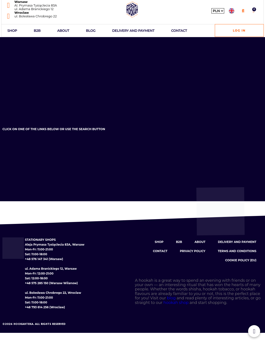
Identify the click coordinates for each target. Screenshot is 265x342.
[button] (243, 11)
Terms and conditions (237, 251)
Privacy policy (192, 251)
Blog (91, 30)
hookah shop (175, 303)
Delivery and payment (133, 30)
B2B (37, 30)
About (63, 30)
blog (171, 298)
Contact (179, 30)
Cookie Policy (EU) (240, 260)
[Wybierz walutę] (217, 10)
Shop (12, 30)
